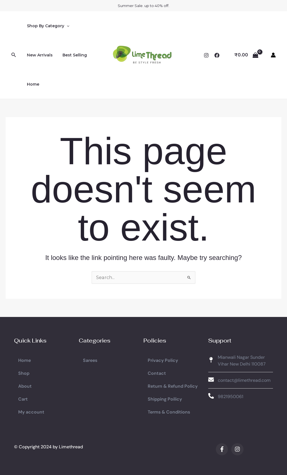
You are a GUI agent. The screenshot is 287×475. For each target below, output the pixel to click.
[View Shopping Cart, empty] (246, 55)
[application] (65, 25)
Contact (157, 373)
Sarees (90, 360)
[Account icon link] (273, 55)
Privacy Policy (163, 360)
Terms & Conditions (169, 412)
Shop (23, 373)
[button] (13, 55)
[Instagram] (206, 55)
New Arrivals (39, 55)
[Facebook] (216, 55)
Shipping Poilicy (165, 399)
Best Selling (71, 55)
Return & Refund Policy (173, 386)
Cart (23, 399)
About (25, 386)
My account (31, 412)
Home (32, 84)
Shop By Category (47, 25)
